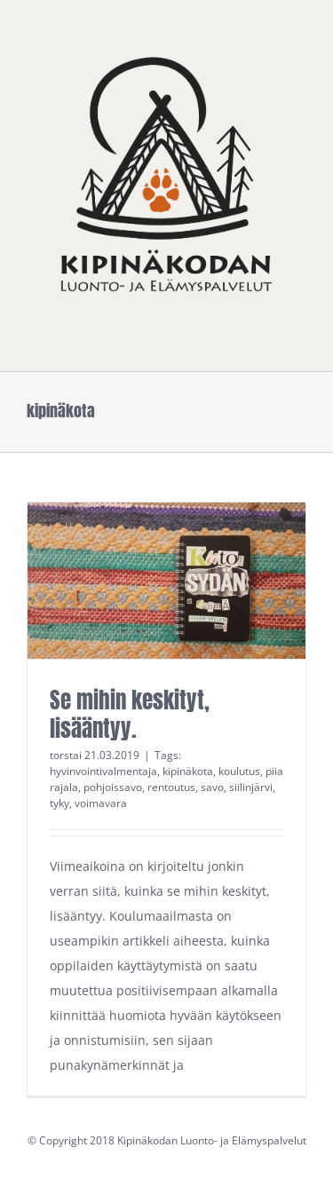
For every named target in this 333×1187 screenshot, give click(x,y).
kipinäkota (188, 771)
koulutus (239, 771)
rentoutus (171, 787)
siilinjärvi (251, 787)
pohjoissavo (112, 787)
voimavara (101, 803)
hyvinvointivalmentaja (103, 771)
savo (212, 787)
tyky (59, 803)
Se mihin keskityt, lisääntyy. (130, 714)
